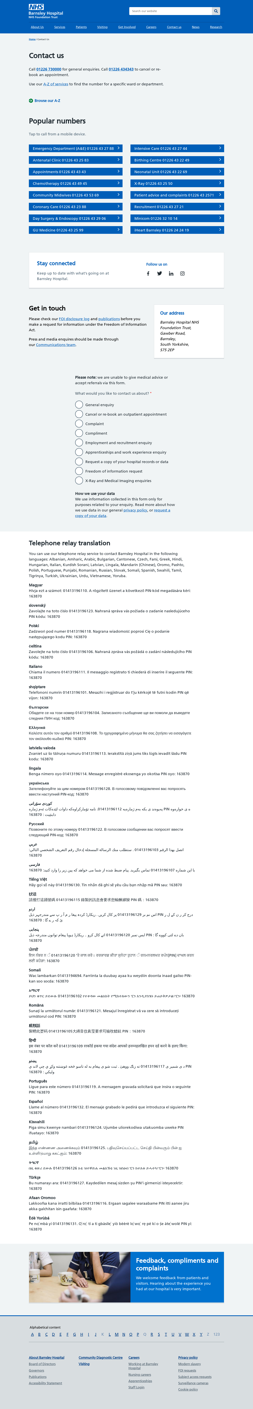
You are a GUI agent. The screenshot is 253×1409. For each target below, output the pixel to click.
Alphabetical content (45, 1327)
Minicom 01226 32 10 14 (155, 218)
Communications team (56, 345)
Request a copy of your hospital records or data (126, 462)
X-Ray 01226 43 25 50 (153, 183)
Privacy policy (188, 1358)
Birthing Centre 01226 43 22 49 (161, 160)
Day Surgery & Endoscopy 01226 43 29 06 (69, 218)
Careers (151, 27)
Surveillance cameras (193, 1383)
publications (109, 319)
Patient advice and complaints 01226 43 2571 (174, 195)
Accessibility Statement (45, 1383)
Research (216, 27)
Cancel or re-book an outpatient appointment (126, 414)
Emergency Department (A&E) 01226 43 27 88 (73, 148)
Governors (36, 1370)
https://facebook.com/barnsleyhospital (148, 273)
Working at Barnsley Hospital (143, 1366)
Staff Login (136, 1387)
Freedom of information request (113, 471)
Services (59, 27)
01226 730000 (48, 69)
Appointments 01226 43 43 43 (59, 172)
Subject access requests (194, 1377)
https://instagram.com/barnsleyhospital (182, 273)
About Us (37, 27)
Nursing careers (139, 1375)
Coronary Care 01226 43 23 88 (59, 207)
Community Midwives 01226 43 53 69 (66, 195)
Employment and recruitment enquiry (118, 443)
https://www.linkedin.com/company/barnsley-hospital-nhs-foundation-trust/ (171, 273)
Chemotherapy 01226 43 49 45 (60, 183)
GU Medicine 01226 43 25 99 (58, 230)
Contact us (174, 27)
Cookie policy (188, 1389)
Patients (81, 27)
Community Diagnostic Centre (101, 1358)
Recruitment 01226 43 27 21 (159, 207)
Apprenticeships (140, 1381)
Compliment (96, 433)
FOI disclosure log (74, 319)
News (195, 27)
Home (32, 39)
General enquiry (99, 405)
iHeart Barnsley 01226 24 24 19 (161, 230)
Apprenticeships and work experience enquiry (125, 452)
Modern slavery (189, 1364)
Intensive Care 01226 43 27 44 (160, 148)
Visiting (102, 27)
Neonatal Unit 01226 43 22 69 (160, 172)
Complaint (94, 424)
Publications (37, 1377)
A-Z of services (55, 84)
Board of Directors (42, 1364)
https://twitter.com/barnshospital (159, 273)
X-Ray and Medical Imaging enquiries (118, 480)
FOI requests (187, 1370)
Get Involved (127, 27)
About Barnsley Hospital (46, 1358)
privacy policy (135, 510)
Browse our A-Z (47, 101)
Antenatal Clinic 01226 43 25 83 (61, 160)
